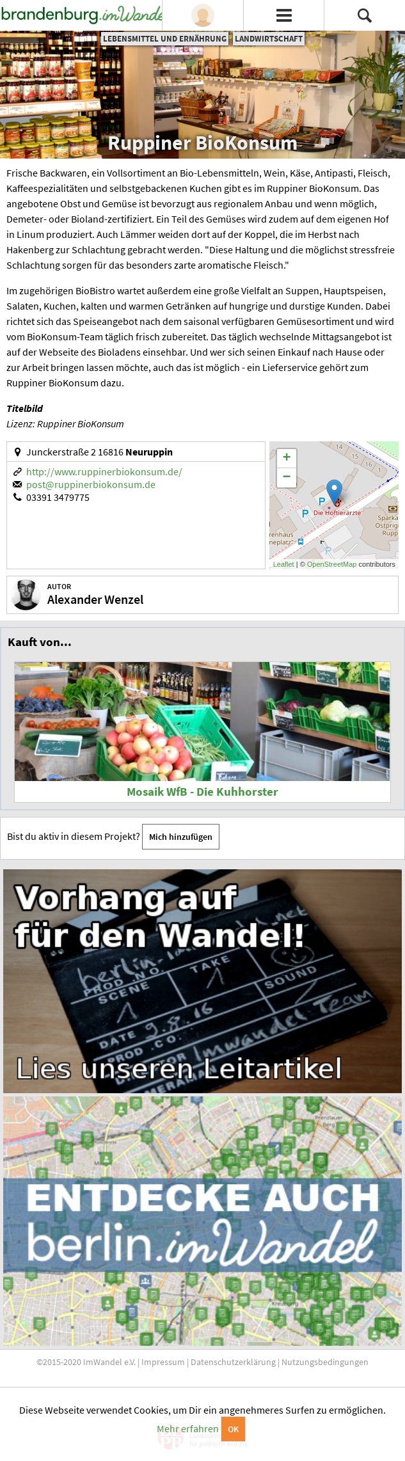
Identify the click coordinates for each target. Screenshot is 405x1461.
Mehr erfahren (188, 1428)
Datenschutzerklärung (233, 1362)
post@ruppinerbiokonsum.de (90, 484)
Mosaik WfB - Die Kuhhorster (202, 791)
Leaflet (283, 564)
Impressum (163, 1362)
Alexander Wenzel (95, 599)
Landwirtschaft (269, 38)
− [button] (287, 477)
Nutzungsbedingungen (325, 1362)
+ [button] (287, 458)
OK (233, 1429)
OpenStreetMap (332, 564)
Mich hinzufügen (180, 836)
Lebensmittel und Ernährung (164, 38)
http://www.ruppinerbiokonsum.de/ (104, 471)
